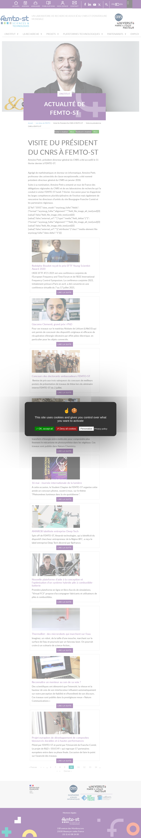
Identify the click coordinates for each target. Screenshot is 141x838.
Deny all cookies (66, 429)
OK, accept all (44, 429)
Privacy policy (100, 429)
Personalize (86, 429)
